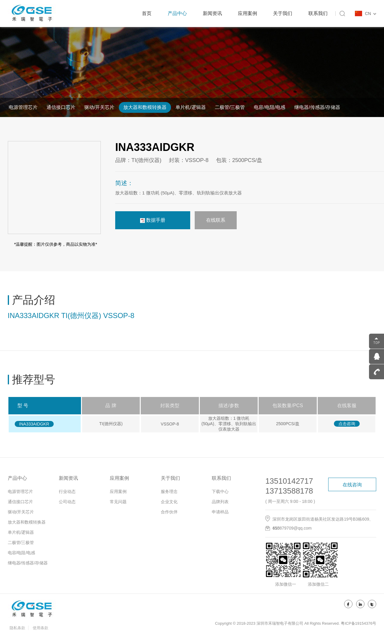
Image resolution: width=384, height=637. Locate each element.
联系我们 (318, 13)
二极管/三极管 (230, 107)
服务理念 (169, 491)
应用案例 (247, 13)
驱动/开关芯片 (99, 107)
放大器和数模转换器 (144, 107)
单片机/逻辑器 (191, 107)
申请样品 (220, 511)
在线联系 (215, 220)
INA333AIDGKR (34, 424)
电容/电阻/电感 (269, 107)
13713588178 (289, 490)
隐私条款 (17, 628)
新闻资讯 (212, 13)
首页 (147, 13)
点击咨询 (346, 423)
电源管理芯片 (23, 107)
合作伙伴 (169, 511)
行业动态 (67, 491)
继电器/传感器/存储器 (317, 107)
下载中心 (220, 491)
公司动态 (67, 501)
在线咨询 (352, 484)
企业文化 (169, 501)
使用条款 (40, 628)
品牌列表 (220, 501)
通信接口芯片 (60, 107)
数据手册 (152, 220)
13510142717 (289, 480)
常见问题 (118, 501)
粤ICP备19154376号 (358, 623)
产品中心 (177, 13)
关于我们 (282, 13)
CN (370, 13)
